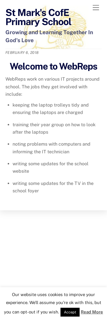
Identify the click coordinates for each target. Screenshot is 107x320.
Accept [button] (70, 312)
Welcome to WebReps (53, 66)
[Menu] (96, 7)
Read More (92, 311)
